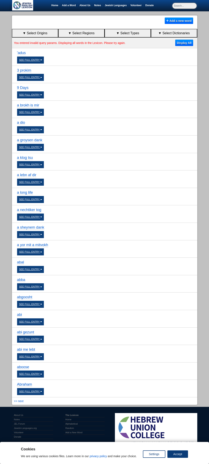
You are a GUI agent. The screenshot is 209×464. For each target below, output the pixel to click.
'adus (21, 53)
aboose (23, 367)
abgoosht (24, 297)
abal (20, 262)
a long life (25, 192)
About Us (84, 5)
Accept (177, 454)
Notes (97, 5)
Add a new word (178, 20)
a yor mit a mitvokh (32, 245)
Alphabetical (71, 424)
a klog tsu (25, 158)
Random (69, 428)
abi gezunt (25, 332)
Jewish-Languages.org (25, 428)
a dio (21, 122)
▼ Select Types (127, 33)
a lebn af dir (26, 175)
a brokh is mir (28, 105)
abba (21, 280)
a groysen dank (29, 140)
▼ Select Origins (35, 33)
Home (54, 5)
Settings (154, 454)
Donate (150, 5)
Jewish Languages (116, 5)
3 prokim (24, 70)
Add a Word (69, 5)
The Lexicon (72, 415)
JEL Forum (19, 424)
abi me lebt (26, 349)
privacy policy (98, 456)
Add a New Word (74, 432)
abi (19, 315)
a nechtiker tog (29, 210)
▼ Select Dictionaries (174, 33)
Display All (184, 43)
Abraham (24, 384)
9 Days (23, 88)
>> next (19, 401)
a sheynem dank (30, 227)
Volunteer (136, 5)
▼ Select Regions (81, 33)
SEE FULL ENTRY (30, 60)
